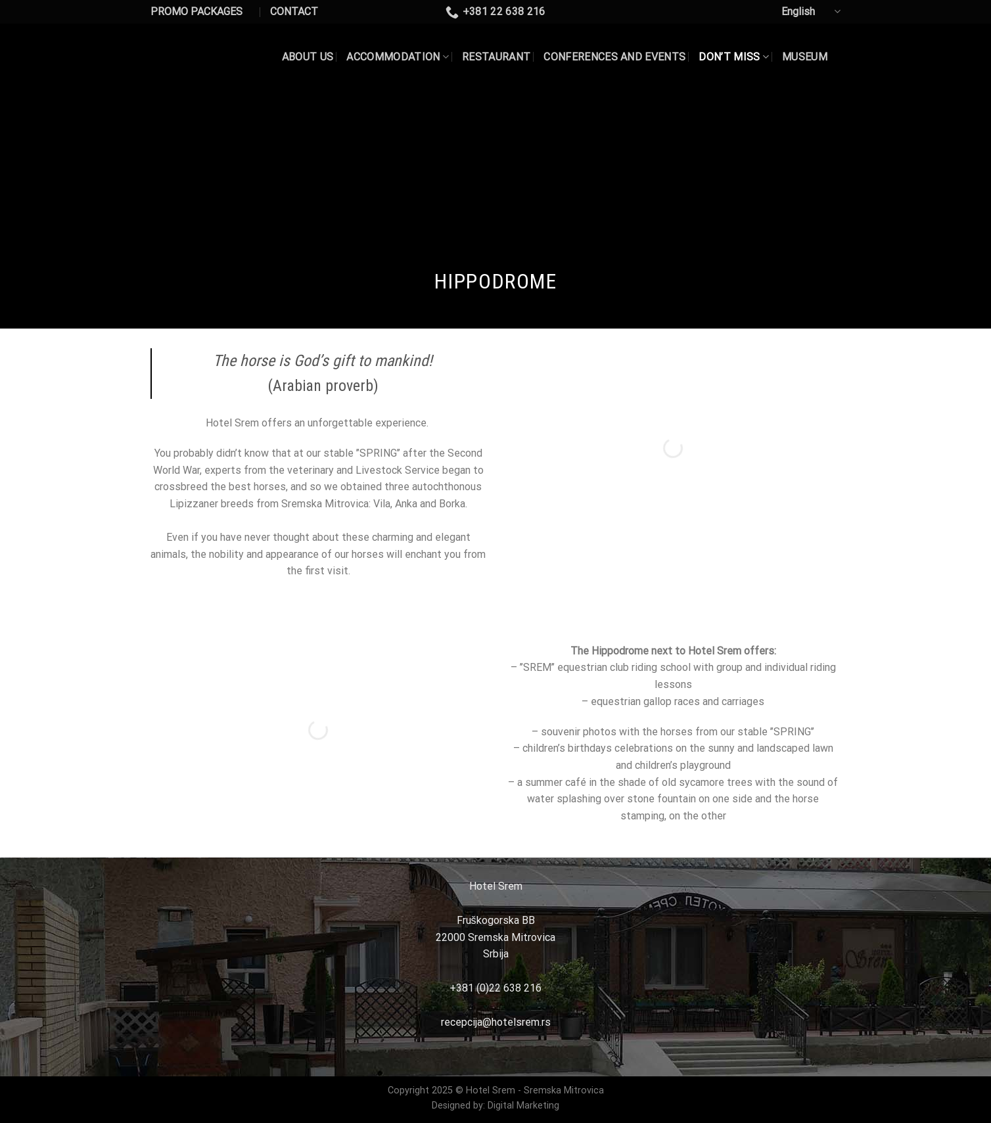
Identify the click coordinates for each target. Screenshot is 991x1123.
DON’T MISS (734, 57)
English (811, 11)
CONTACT (294, 11)
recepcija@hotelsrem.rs (496, 1022)
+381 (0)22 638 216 (495, 988)
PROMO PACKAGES (196, 11)
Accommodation (397, 57)
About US (308, 57)
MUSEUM (804, 57)
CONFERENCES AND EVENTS (614, 57)
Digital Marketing (523, 1105)
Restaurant (496, 57)
